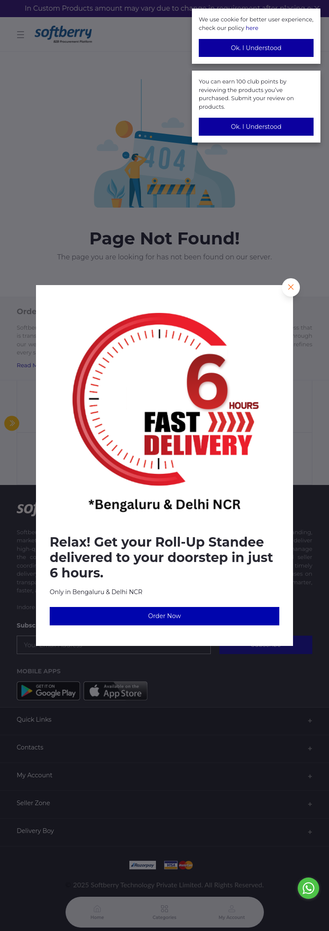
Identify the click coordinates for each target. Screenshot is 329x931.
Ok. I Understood (256, 48)
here (251, 27)
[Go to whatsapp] (308, 888)
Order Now (164, 616)
